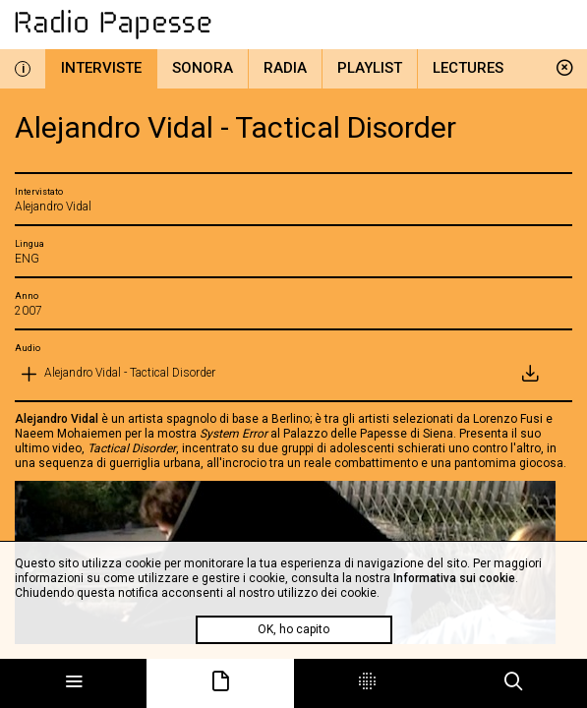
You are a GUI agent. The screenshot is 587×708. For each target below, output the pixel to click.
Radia (285, 68)
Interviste (101, 68)
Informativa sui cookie (454, 578)
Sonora (202, 68)
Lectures (468, 68)
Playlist (369, 68)
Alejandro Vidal (56, 419)
